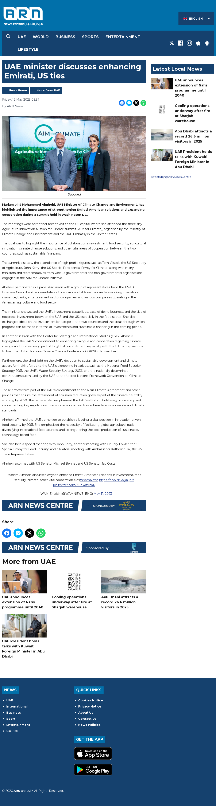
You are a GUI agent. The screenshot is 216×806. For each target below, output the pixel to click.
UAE (22, 37)
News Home (18, 90)
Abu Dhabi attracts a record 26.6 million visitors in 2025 (123, 589)
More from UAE (48, 90)
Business (65, 37)
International (16, 706)
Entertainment (122, 37)
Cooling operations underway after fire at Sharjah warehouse (74, 589)
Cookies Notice (90, 700)
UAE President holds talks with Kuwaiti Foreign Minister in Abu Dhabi (24, 636)
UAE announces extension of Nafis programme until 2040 (24, 589)
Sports (90, 37)
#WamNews (89, 480)
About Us (85, 712)
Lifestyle (28, 49)
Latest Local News (177, 69)
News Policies (89, 725)
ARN (17, 791)
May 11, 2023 (103, 493)
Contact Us (87, 719)
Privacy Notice (89, 706)
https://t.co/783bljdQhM (116, 480)
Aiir (30, 791)
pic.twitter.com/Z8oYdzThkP (74, 485)
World (41, 37)
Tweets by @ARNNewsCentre (171, 176)
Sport (10, 719)
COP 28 (12, 731)
